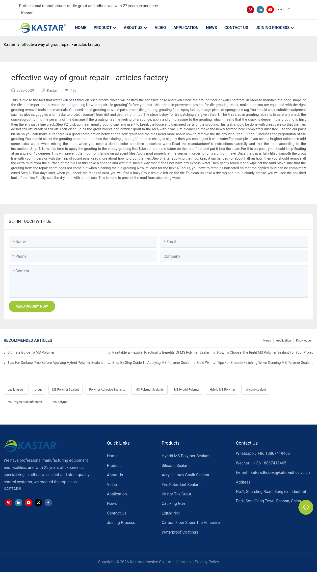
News (267, 340)
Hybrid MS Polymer (222, 389)
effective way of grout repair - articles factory (61, 44)
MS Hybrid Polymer (186, 389)
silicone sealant (255, 389)
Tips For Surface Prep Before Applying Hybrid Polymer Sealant (55, 363)
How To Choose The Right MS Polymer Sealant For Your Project (265, 352)
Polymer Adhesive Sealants (107, 389)
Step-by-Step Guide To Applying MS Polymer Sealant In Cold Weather (160, 363)
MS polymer (61, 402)
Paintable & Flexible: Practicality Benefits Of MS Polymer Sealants (160, 352)
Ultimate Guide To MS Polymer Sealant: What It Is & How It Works (31, 352)
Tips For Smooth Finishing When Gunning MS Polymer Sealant (265, 363)
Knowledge (303, 340)
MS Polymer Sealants (149, 389)
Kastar (9, 44)
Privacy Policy (207, 562)
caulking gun (16, 389)
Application (283, 340)
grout (76, 105)
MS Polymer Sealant (65, 389)
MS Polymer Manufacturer (25, 402)
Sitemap (183, 562)
